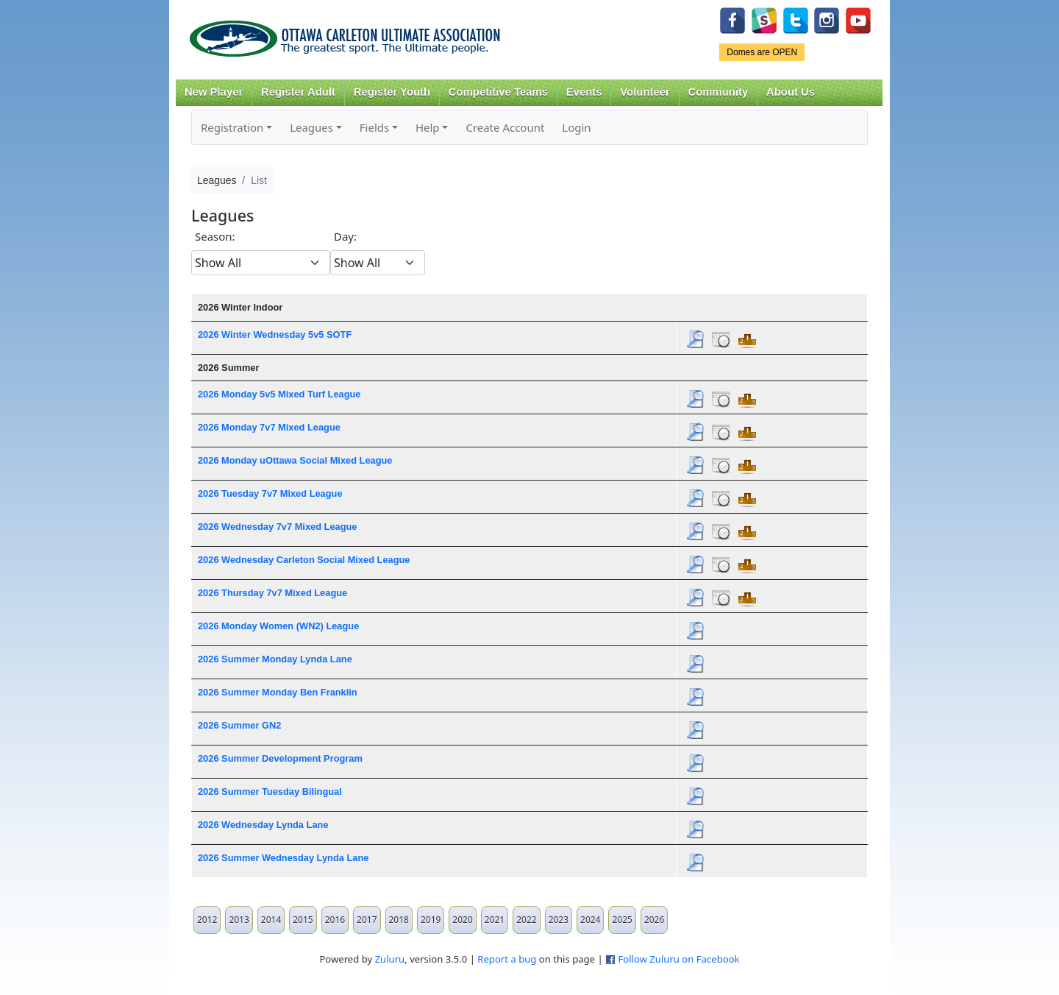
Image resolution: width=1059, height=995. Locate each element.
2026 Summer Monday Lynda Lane (275, 659)
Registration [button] (232, 127)
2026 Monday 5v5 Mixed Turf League (279, 394)
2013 (239, 919)
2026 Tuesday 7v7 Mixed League (270, 493)
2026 (654, 919)
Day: (345, 236)
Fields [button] (374, 127)
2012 (207, 919)
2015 (303, 919)
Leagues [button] (311, 127)
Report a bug (506, 959)
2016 (335, 919)
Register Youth (392, 92)
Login (576, 127)
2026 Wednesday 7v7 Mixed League (277, 526)
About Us (790, 92)
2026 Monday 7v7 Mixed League (269, 427)
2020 (462, 919)
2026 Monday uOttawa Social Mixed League (295, 460)
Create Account (505, 127)
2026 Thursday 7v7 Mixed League (272, 592)
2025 (622, 919)
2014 (271, 919)
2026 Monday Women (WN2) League (278, 625)
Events (584, 92)
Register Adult (298, 92)
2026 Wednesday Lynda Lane (263, 824)
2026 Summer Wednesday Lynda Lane (283, 857)
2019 (431, 919)
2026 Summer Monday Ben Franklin (277, 692)
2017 (367, 919)
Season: (215, 236)
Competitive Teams (498, 92)
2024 (590, 919)
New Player (214, 92)
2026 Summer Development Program (280, 758)
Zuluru (390, 959)
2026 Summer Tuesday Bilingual (270, 791)
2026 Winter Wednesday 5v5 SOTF (275, 334)
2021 (494, 919)
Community (718, 92)
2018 (399, 919)
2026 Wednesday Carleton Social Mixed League (304, 559)
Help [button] (428, 127)
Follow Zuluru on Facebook (678, 959)
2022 (526, 919)
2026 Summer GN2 (239, 725)
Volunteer (644, 92)
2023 (558, 919)
